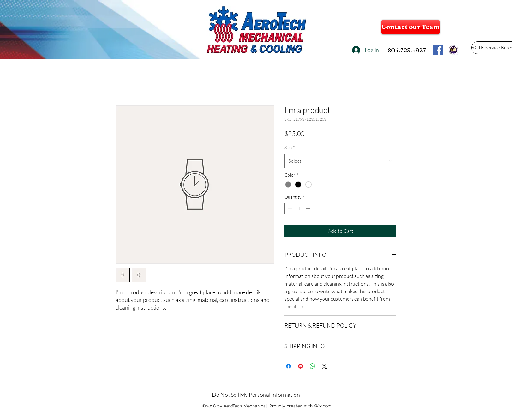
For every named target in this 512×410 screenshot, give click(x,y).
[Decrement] (289, 208)
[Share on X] (324, 366)
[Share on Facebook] (288, 366)
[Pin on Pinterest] (300, 366)
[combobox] (340, 161)
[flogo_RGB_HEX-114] (438, 50)
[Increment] (309, 208)
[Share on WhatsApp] (312, 366)
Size (289, 147)
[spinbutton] (299, 208)
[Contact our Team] (410, 27)
